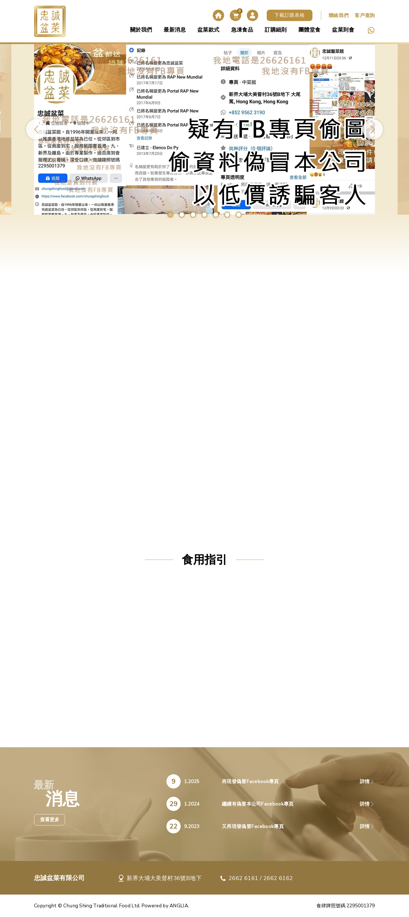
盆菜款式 (208, 30)
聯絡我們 (339, 15)
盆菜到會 (343, 30)
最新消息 (175, 30)
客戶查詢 (365, 15)
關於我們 (141, 30)
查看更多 (49, 819)
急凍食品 (242, 30)
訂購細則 (276, 30)
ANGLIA (179, 905)
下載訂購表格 (289, 15)
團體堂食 (310, 30)
